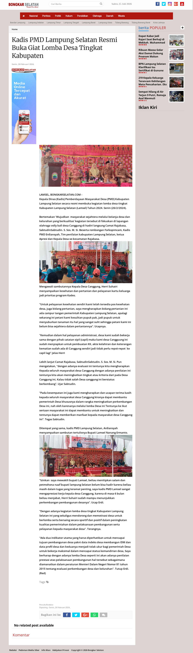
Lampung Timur (54, 22)
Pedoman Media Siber (29, 650)
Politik (58, 16)
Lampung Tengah (71, 22)
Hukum (69, 16)
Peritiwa (46, 16)
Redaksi (13, 650)
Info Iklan (45, 650)
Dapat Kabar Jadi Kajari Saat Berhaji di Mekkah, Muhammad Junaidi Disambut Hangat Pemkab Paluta (153, 42)
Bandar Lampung (17, 22)
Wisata (121, 16)
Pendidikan (82, 16)
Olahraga (97, 16)
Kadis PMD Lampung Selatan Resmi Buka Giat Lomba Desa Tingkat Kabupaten (64, 48)
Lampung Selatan (36, 22)
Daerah (109, 16)
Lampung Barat (88, 22)
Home (14, 29)
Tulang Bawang (122, 22)
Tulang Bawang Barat (141, 22)
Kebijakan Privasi (60, 650)
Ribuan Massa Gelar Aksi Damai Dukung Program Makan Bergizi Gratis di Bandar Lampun (151, 56)
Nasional (33, 16)
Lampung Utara (105, 22)
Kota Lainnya (159, 22)
